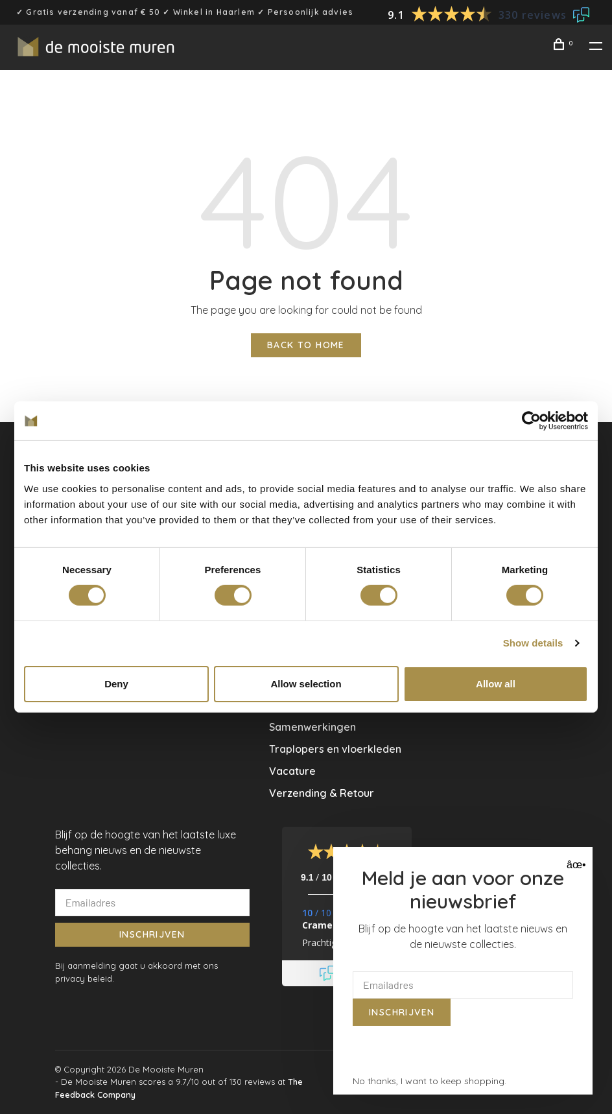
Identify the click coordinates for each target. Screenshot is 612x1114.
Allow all (495, 683)
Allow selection (305, 683)
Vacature (292, 770)
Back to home (306, 345)
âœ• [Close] (575, 864)
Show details (533, 642)
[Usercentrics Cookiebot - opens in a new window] (531, 421)
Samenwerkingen (312, 726)
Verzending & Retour (321, 793)
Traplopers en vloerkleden (335, 748)
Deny (116, 683)
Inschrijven (152, 934)
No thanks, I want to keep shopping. (429, 1081)
